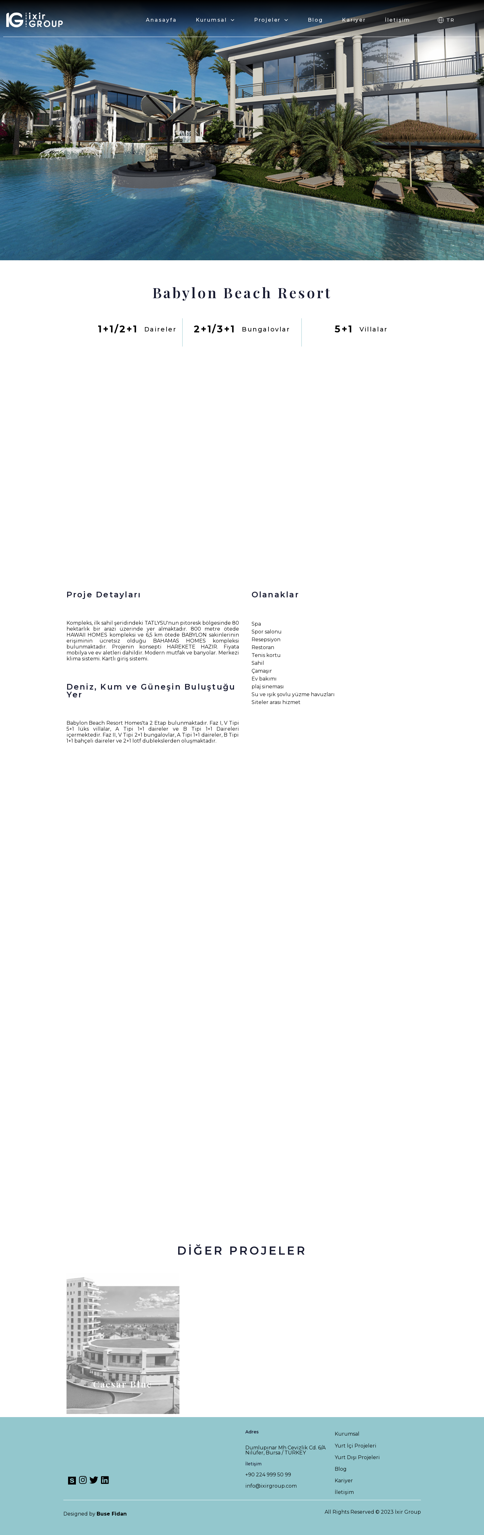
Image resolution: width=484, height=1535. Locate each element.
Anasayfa (161, 20)
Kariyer (354, 20)
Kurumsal (215, 20)
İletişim (397, 20)
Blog (315, 20)
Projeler (271, 20)
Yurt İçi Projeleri (355, 1446)
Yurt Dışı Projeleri (357, 1457)
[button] (445, 20)
